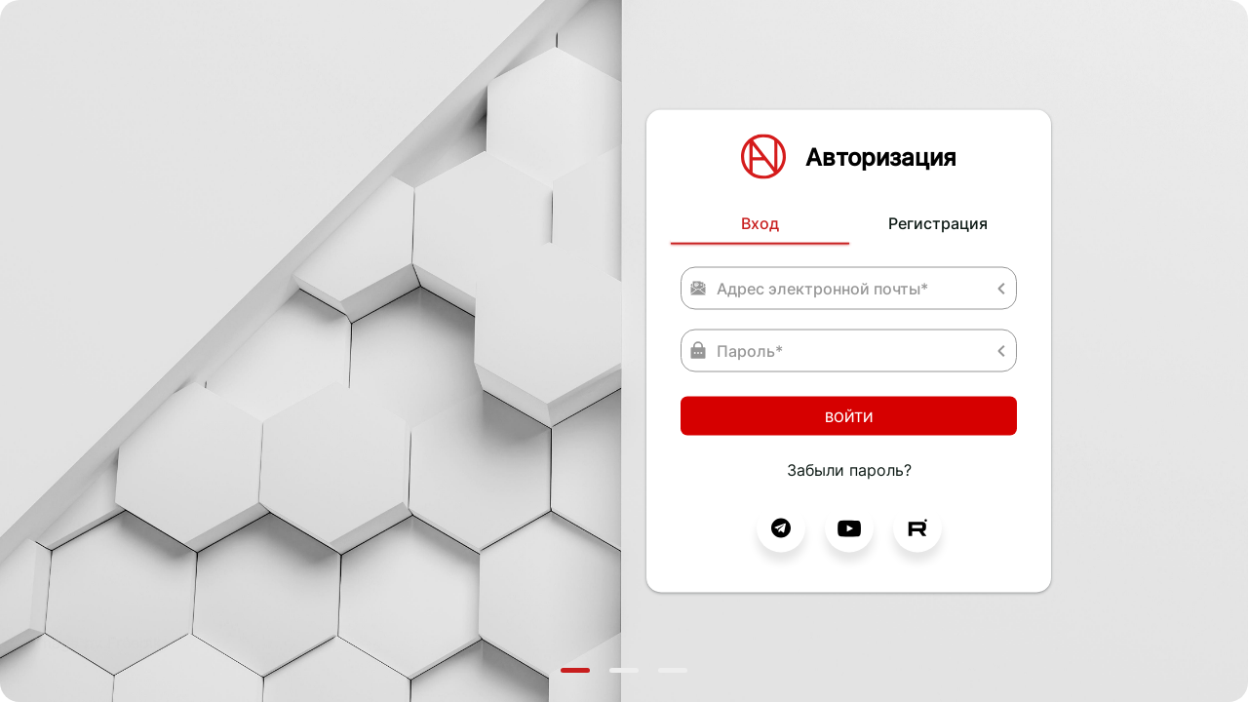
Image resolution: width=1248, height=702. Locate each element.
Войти (849, 416)
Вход (760, 223)
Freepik (134, 642)
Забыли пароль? (849, 470)
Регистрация (938, 223)
